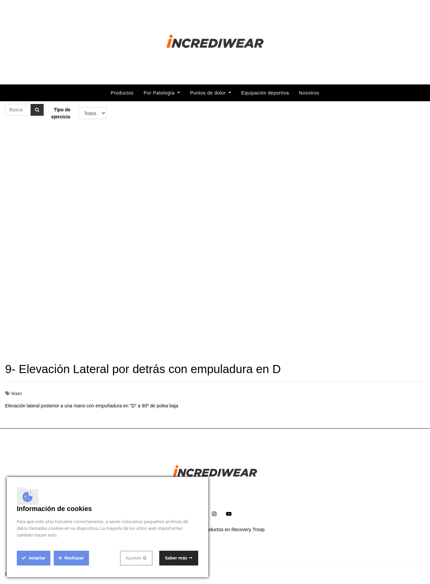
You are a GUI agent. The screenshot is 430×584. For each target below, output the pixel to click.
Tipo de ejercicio (61, 113)
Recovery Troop (248, 529)
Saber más (176, 557)
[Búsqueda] (37, 110)
